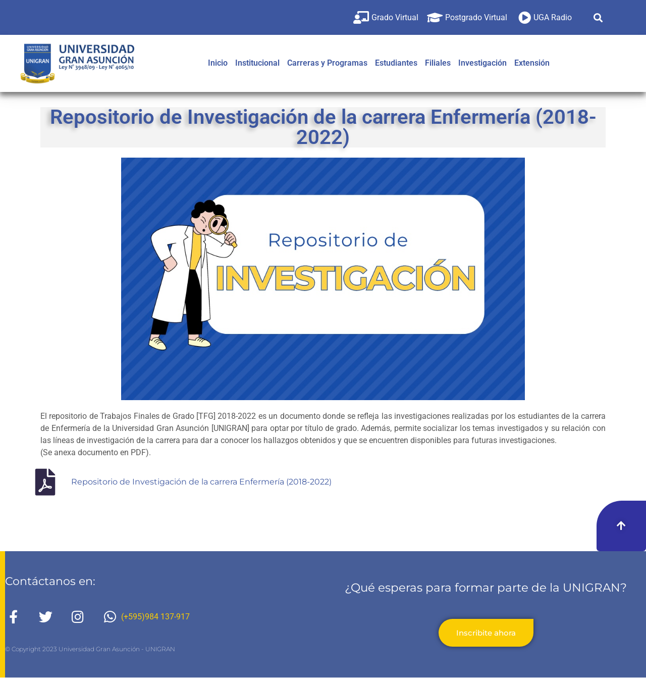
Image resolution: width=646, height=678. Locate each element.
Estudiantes (396, 63)
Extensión (532, 63)
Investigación (482, 63)
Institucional (257, 63)
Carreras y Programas (327, 63)
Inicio (218, 63)
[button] (598, 17)
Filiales (438, 63)
